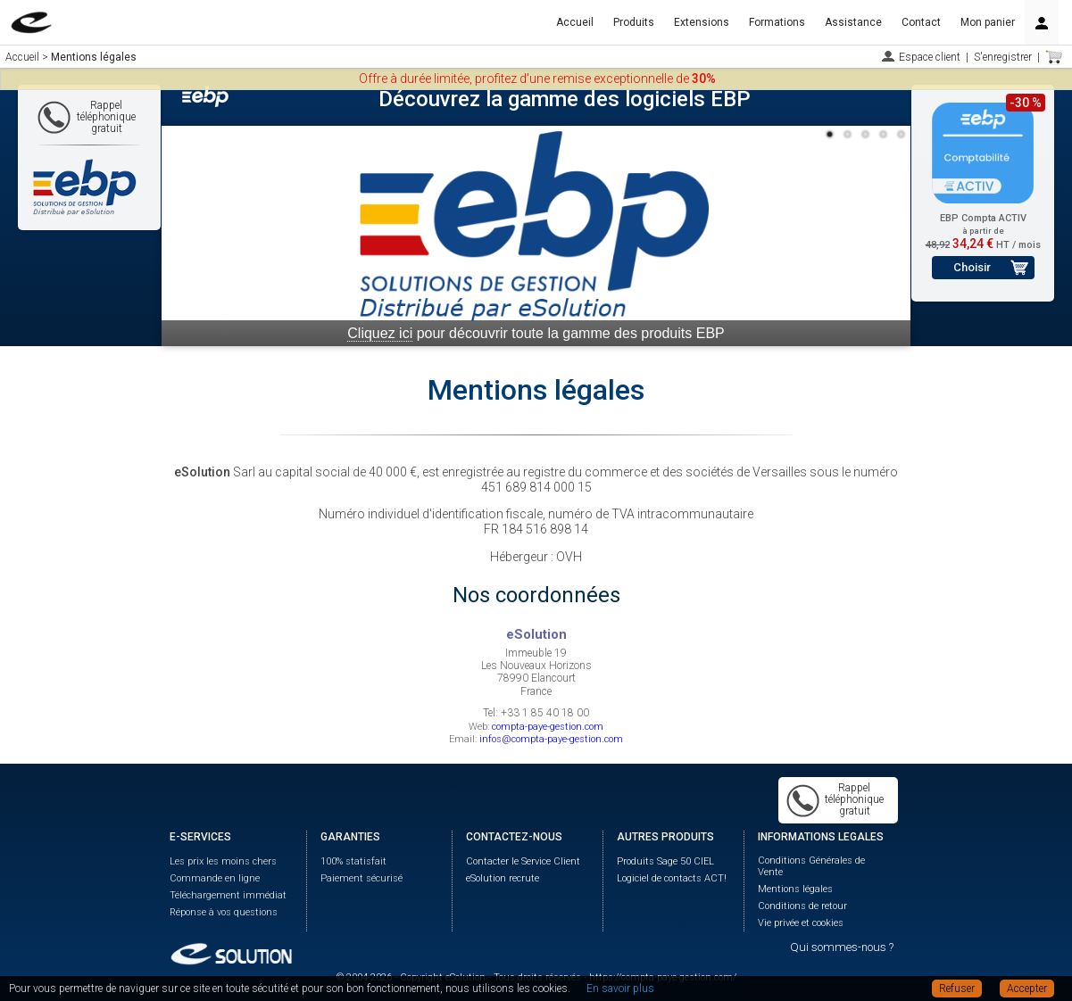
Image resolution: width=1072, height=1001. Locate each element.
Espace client (929, 57)
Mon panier (987, 22)
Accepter (1027, 988)
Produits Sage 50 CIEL (665, 861)
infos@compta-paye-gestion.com (551, 739)
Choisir (972, 267)
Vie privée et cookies (800, 923)
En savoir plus (620, 988)
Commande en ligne (215, 878)
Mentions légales (795, 889)
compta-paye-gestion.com (547, 726)
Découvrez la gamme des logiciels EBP (564, 99)
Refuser (957, 988)
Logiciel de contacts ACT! (672, 878)
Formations (777, 22)
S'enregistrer (1003, 57)
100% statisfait (353, 861)
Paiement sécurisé (361, 878)
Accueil (575, 22)
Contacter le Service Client (523, 861)
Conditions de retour (802, 906)
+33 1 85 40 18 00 (545, 713)
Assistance (853, 22)
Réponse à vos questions (224, 912)
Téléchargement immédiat (228, 895)
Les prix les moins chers (223, 861)
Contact (921, 22)
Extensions (701, 22)
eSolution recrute (502, 878)
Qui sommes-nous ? (841, 947)
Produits (633, 22)
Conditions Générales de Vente (811, 866)
